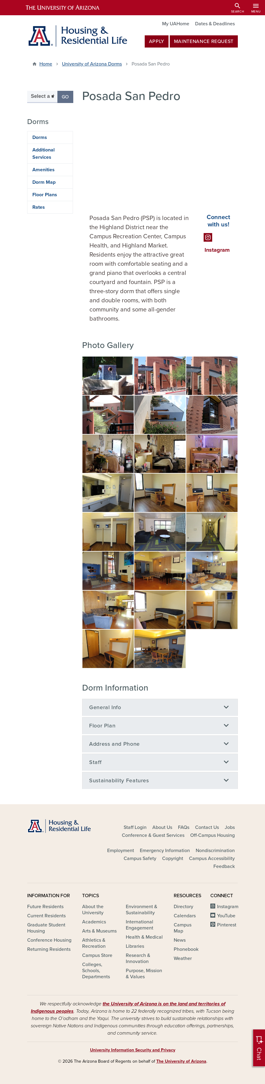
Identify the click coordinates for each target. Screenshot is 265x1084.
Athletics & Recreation (94, 943)
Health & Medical (144, 937)
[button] (108, 375)
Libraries (135, 946)
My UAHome (175, 24)
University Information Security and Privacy (132, 1050)
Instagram (227, 907)
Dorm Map (44, 182)
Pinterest (226, 925)
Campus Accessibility (212, 858)
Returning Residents (49, 949)
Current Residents (46, 916)
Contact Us (207, 827)
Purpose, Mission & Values (144, 974)
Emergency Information (165, 851)
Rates (38, 207)
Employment (120, 851)
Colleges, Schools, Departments (96, 970)
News (180, 940)
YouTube (226, 916)
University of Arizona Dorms (92, 64)
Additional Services (43, 153)
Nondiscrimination (215, 851)
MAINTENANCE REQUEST (204, 41)
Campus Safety (140, 858)
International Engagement (139, 925)
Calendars (185, 916)
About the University (92, 910)
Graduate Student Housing (46, 928)
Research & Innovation (138, 958)
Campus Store (97, 955)
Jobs (230, 827)
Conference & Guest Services (153, 835)
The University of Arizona (181, 1061)
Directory (183, 907)
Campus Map (182, 928)
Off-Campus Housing (212, 835)
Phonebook (186, 949)
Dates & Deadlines (215, 24)
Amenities (43, 170)
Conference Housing (49, 940)
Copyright (172, 858)
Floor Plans (44, 195)
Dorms (39, 137)
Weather (183, 958)
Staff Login (135, 827)
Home (45, 64)
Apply (156, 41)
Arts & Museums (99, 931)
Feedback (224, 866)
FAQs (183, 827)
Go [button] (67, 96)
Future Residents (45, 907)
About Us (162, 827)
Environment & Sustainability (141, 910)
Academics (94, 922)
